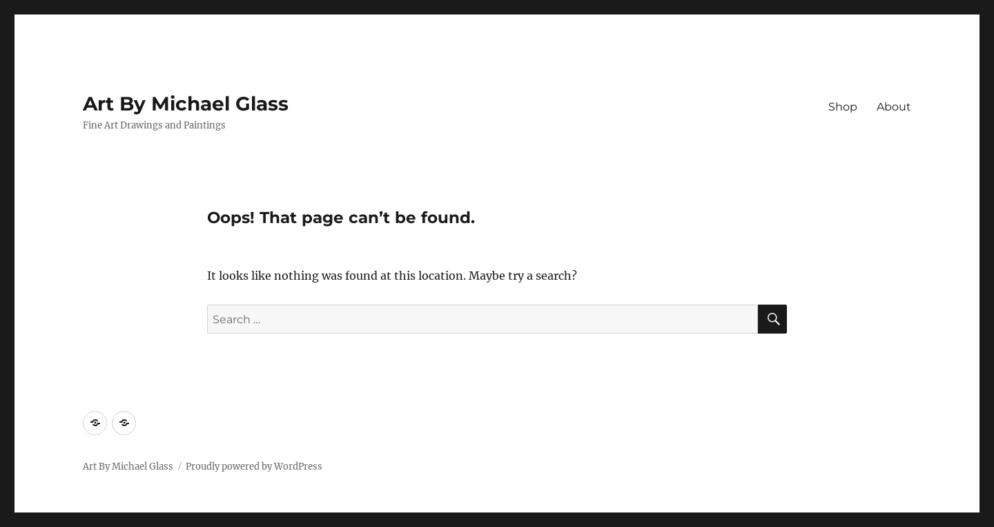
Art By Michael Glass (186, 103)
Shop (842, 106)
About (894, 106)
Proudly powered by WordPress (254, 466)
